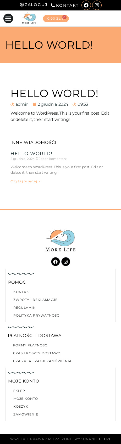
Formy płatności (31, 345)
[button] (8, 19)
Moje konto (25, 399)
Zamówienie (25, 414)
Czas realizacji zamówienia (42, 361)
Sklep (19, 391)
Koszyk (20, 406)
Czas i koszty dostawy (36, 353)
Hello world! (31, 153)
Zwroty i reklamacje (35, 300)
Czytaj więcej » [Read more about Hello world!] (25, 181)
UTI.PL (105, 439)
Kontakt (22, 292)
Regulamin (24, 308)
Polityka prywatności (37, 315)
